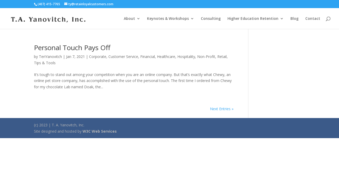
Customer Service (123, 56)
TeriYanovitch (50, 56)
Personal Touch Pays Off (72, 47)
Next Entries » (221, 108)
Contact (312, 19)
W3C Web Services (100, 131)
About (129, 19)
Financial (147, 56)
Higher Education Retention (252, 19)
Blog (294, 19)
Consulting (211, 19)
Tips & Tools (45, 62)
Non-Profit (206, 56)
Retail (222, 56)
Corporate (97, 56)
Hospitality (186, 56)
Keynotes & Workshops (168, 19)
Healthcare (166, 56)
